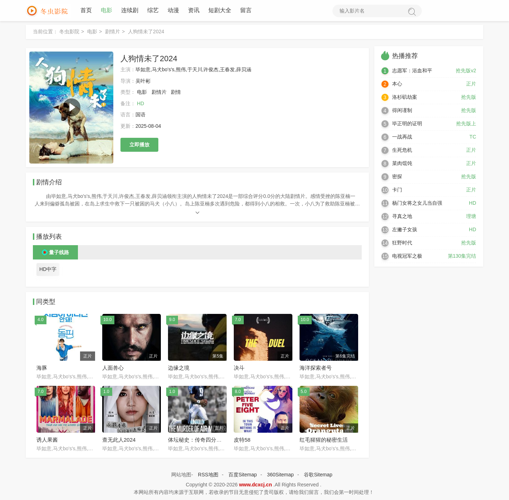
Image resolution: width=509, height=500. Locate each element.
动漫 (173, 11)
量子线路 (59, 253)
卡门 (397, 190)
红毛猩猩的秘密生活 (324, 440)
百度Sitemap (242, 475)
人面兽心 (113, 368)
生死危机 (402, 150)
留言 (246, 11)
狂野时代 (402, 243)
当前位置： (45, 32)
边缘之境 (178, 368)
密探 (397, 177)
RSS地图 (208, 475)
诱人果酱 (47, 440)
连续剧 (129, 11)
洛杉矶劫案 (404, 97)
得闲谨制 (402, 110)
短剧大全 (219, 11)
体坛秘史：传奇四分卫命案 (200, 440)
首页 (86, 11)
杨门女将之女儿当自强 (417, 203)
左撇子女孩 (404, 230)
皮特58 (242, 440)
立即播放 (139, 145)
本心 (397, 84)
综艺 (153, 11)
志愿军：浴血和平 (412, 71)
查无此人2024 (118, 440)
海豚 (41, 368)
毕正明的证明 (407, 124)
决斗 (239, 368)
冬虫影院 (69, 32)
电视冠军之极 (407, 256)
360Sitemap (280, 475)
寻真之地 (402, 216)
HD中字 (47, 270)
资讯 (193, 11)
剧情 (176, 92)
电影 (106, 11)
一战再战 (402, 137)
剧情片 (112, 32)
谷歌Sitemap (318, 475)
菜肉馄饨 (402, 163)
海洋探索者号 (316, 368)
